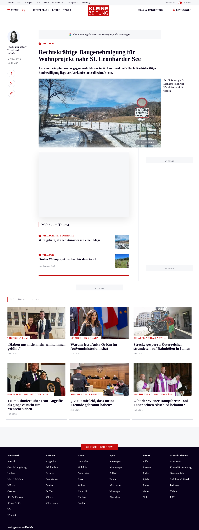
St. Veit (49, 364)
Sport (67, 10)
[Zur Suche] (23, 10)
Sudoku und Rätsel (179, 352)
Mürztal (11, 358)
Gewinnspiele (177, 346)
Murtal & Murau (15, 352)
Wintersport (115, 364)
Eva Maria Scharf (17, 47)
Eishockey (114, 370)
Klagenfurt (51, 334)
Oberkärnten (52, 352)
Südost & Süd (14, 376)
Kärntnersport (116, 340)
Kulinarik (82, 364)
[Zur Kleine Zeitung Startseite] (99, 12)
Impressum (13, 433)
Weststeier (12, 388)
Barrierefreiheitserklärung (59, 433)
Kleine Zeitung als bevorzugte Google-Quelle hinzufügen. (99, 34)
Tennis (112, 352)
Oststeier (11, 364)
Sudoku (146, 358)
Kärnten (188, 2)
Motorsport (115, 358)
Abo (19, 2)
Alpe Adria (175, 334)
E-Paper (28, 2)
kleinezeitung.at (24, 444)
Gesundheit (83, 334)
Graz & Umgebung (150, 10)
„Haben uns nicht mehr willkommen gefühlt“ (35, 421)
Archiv (146, 346)
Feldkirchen (52, 340)
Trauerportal (72, 2)
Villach (49, 370)
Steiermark (41, 10)
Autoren (147, 340)
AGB (24, 433)
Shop (46, 2)
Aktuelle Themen (179, 329)
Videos (173, 364)
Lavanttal (50, 346)
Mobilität (82, 340)
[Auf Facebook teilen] (11, 73)
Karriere (82, 370)
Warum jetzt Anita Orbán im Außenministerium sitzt (39, 406)
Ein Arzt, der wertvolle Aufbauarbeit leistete (35, 416)
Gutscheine (57, 2)
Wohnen (82, 358)
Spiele (146, 352)
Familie (81, 376)
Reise (80, 352)
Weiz (9, 382)
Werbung (85, 2)
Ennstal (11, 334)
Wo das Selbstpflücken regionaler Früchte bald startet (39, 411)
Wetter (10, 2)
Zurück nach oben (99, 320)
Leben (56, 10)
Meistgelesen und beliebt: (20, 400)
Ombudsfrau (84, 346)
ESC (172, 370)
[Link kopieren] (11, 93)
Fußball (113, 346)
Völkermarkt (52, 376)
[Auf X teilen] (11, 83)
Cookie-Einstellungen (87, 433)
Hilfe (145, 334)
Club (38, 2)
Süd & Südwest (15, 370)
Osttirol (49, 358)
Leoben (11, 346)
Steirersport (115, 334)
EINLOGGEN (182, 10)
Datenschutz (36, 433)
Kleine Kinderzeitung (181, 340)
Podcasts (174, 358)
